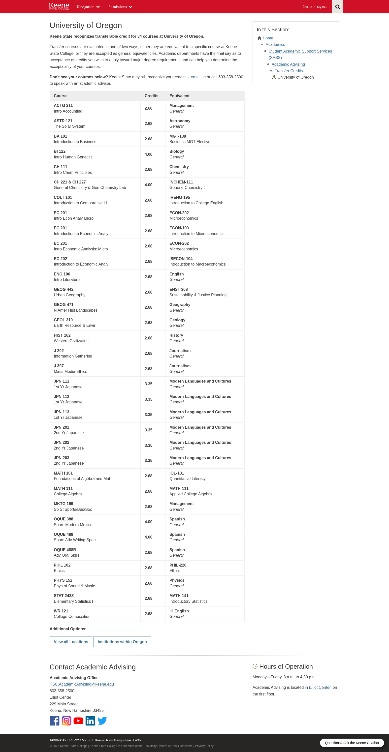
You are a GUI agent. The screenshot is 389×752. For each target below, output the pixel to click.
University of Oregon (296, 77)
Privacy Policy (204, 746)
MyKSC (321, 6)
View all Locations (71, 642)
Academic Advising (288, 64)
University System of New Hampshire (168, 746)
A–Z (312, 6)
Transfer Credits (289, 71)
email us (198, 77)
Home (268, 38)
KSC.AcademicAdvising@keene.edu (82, 684)
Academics (275, 44)
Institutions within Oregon (122, 642)
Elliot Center (319, 687)
